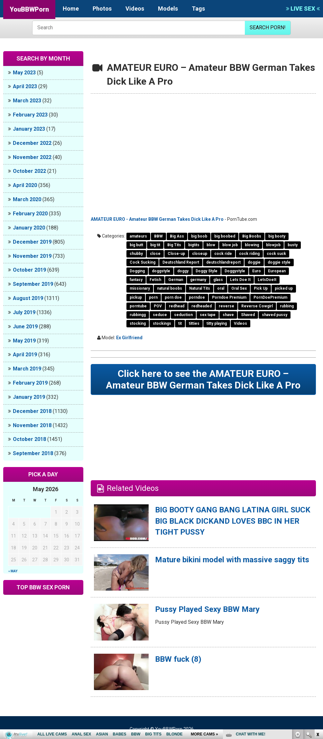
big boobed (224, 236)
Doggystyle (235, 271)
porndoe (197, 297)
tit (180, 323)
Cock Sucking (142, 262)
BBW (158, 236)
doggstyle (161, 271)
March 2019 (27, 369)
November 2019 (32, 256)
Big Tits (174, 245)
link (317, 638)
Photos (102, 8)
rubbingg (138, 315)
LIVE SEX (303, 8)
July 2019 (24, 312)
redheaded (201, 306)
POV (158, 306)
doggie (254, 262)
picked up (284, 288)
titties (194, 323)
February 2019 (30, 383)
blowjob (273, 245)
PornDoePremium (270, 297)
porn (153, 297)
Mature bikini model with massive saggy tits (232, 559)
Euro (256, 271)
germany (198, 279)
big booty (276, 236)
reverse (226, 306)
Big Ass (177, 236)
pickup (136, 297)
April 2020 (25, 185)
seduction (183, 315)
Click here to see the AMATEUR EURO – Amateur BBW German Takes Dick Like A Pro (203, 379)
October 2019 (29, 270)
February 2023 (30, 115)
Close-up (176, 253)
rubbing (287, 306)
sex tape (208, 315)
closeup (199, 253)
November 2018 (32, 425)
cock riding (249, 253)
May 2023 (24, 73)
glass (218, 279)
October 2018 (29, 439)
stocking (138, 323)
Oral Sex (239, 288)
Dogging (137, 271)
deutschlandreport (223, 262)
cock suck (276, 253)
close (155, 253)
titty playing (217, 323)
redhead (176, 306)
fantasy (136, 279)
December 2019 (32, 242)
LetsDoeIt (267, 279)
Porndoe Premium (229, 297)
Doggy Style (206, 271)
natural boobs (169, 288)
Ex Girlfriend (129, 337)
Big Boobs (251, 236)
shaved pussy (274, 315)
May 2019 (24, 341)
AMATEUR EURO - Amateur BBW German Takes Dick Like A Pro (157, 219)
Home (71, 8)
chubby (136, 253)
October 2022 (29, 171)
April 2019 (25, 354)
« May (12, 571)
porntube (138, 306)
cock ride (223, 253)
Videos (134, 8)
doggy (183, 271)
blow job (230, 245)
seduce (160, 315)
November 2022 (32, 157)
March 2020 (27, 199)
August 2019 (28, 298)
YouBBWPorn (29, 9)
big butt (136, 245)
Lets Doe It (240, 279)
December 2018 (32, 411)
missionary (140, 288)
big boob (199, 236)
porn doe (173, 297)
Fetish (155, 279)
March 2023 (27, 101)
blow (211, 245)
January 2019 (29, 397)
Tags (198, 8)
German (175, 279)
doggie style (279, 262)
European (277, 271)
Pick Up (261, 288)
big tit (155, 245)
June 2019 (25, 326)
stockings (162, 323)
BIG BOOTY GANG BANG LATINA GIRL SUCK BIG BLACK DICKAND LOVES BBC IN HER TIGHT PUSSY (232, 521)
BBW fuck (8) (178, 659)
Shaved (248, 315)
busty (293, 245)
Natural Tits (199, 288)
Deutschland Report (180, 262)
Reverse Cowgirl (257, 306)
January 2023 (29, 129)
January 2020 (29, 228)
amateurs (138, 236)
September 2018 (33, 453)
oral (220, 288)
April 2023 (25, 86)
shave (228, 315)
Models (168, 8)
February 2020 (30, 213)
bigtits (193, 245)
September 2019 (33, 284)
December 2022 (32, 143)
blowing (252, 245)
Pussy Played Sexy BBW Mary (207, 609)
